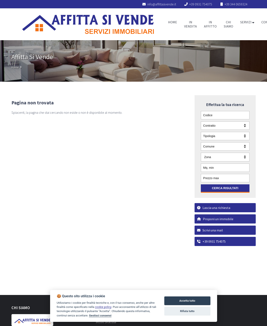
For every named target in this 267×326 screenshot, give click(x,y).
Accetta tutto (187, 300)
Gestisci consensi (100, 315)
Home (15, 67)
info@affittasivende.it (159, 4)
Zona (207, 157)
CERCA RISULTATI (225, 188)
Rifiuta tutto (187, 311)
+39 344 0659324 (236, 4)
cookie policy (103, 307)
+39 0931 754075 (200, 4)
